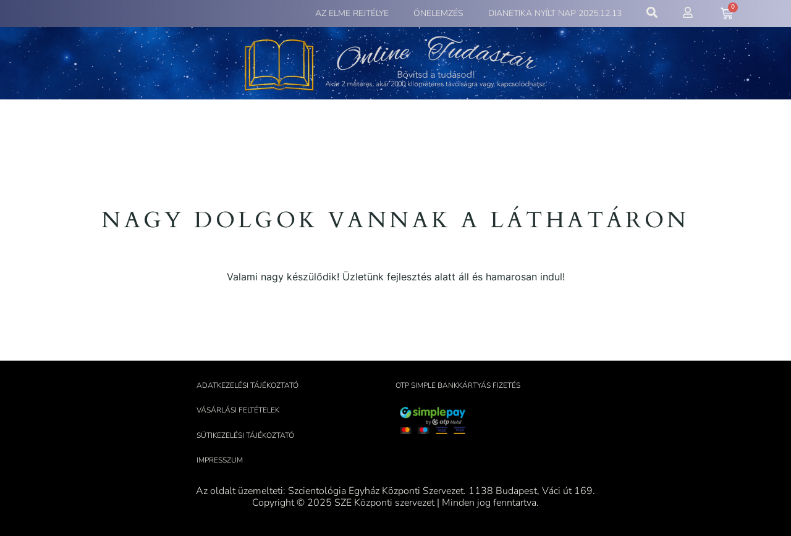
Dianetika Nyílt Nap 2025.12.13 (555, 13)
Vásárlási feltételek (238, 410)
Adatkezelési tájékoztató (247, 385)
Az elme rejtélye (352, 13)
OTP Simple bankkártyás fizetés (458, 385)
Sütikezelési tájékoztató (245, 435)
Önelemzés (438, 13)
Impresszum (220, 460)
